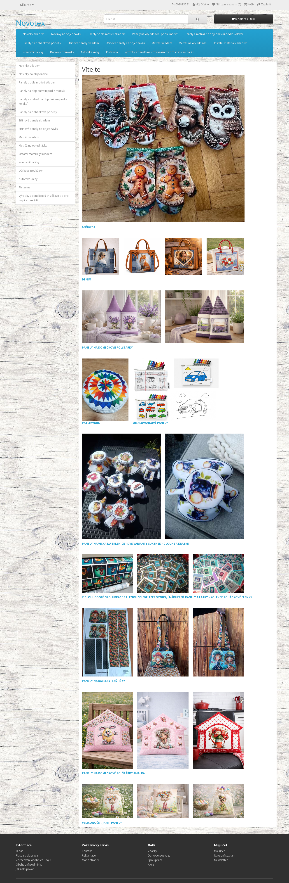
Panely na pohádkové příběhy (42, 43)
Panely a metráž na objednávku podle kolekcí (214, 34)
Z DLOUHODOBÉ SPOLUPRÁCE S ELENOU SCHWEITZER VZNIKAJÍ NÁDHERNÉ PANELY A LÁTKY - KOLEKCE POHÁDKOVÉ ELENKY (167, 597)
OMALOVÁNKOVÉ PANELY (176, 391)
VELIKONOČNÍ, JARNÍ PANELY (102, 823)
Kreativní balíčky (33, 52)
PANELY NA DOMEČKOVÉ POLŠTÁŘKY (107, 347)
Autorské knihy (90, 52)
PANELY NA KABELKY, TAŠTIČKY (103, 681)
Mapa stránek (90, 860)
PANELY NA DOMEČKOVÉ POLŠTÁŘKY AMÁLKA (113, 773)
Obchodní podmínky (29, 864)
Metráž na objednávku (193, 43)
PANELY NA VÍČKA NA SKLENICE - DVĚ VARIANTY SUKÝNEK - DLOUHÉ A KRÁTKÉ (135, 544)
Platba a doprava (27, 855)
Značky (152, 851)
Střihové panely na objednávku (125, 43)
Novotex (30, 23)
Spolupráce (155, 860)
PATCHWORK (105, 391)
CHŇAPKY (88, 227)
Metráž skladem (162, 43)
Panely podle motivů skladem (107, 34)
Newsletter (221, 860)
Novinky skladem (33, 34)
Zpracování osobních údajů (33, 860)
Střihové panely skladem (83, 43)
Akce (151, 864)
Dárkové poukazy (159, 855)
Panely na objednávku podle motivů (155, 34)
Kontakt (87, 851)
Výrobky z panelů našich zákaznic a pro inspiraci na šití (159, 52)
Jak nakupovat (25, 869)
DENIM (86, 279)
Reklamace (89, 855)
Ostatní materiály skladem (230, 43)
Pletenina (112, 52)
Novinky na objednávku (66, 34)
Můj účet (219, 851)
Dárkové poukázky (62, 52)
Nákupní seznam (224, 855)
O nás (19, 851)
